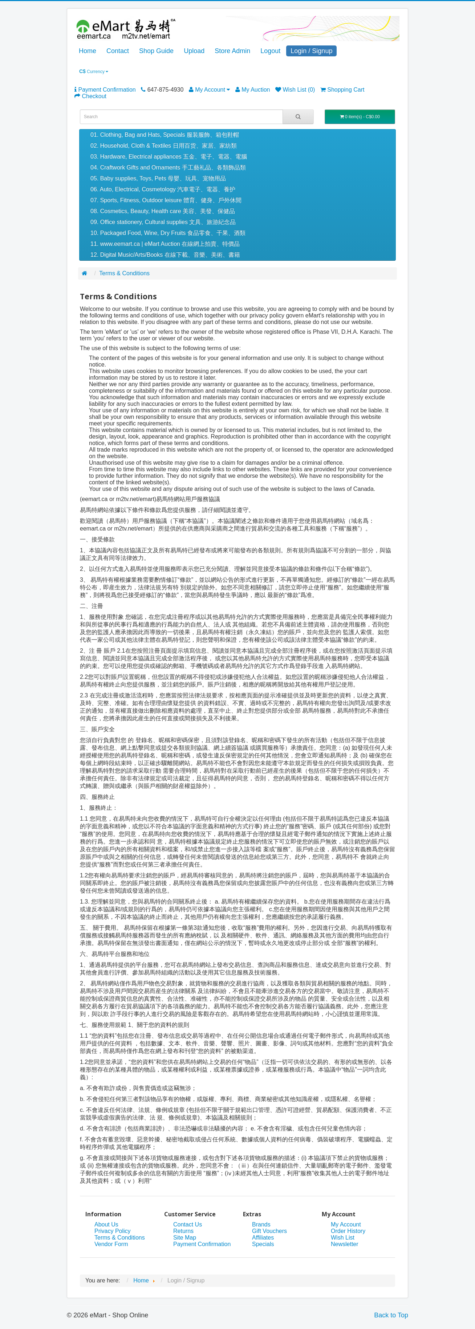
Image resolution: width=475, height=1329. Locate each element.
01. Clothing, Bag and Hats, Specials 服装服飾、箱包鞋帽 (164, 135)
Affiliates (263, 1237)
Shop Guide (156, 51)
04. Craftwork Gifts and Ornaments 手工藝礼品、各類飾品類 (168, 167)
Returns (183, 1231)
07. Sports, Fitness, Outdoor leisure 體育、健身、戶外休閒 (165, 200)
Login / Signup (311, 51)
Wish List (342, 1237)
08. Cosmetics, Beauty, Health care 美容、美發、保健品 (162, 211)
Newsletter (344, 1244)
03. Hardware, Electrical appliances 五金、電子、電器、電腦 (168, 156)
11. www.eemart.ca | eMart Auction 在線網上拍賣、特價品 (165, 244)
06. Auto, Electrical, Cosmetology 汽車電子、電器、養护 (162, 189)
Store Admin (232, 51)
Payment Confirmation (202, 1244)
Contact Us (187, 1224)
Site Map (184, 1237)
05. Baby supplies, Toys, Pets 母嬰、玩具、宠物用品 (158, 178)
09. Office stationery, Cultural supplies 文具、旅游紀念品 (163, 222)
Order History (348, 1231)
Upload (194, 51)
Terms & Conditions (124, 273)
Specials (263, 1244)
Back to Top (391, 1315)
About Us (106, 1224)
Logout (270, 51)
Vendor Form (111, 1244)
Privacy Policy (112, 1231)
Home (87, 51)
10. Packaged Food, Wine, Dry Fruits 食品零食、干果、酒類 (167, 233)
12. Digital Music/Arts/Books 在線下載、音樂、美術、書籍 (165, 255)
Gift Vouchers (269, 1231)
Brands (261, 1224)
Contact (117, 51)
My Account (346, 1224)
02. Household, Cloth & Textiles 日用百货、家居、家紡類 (163, 146)
